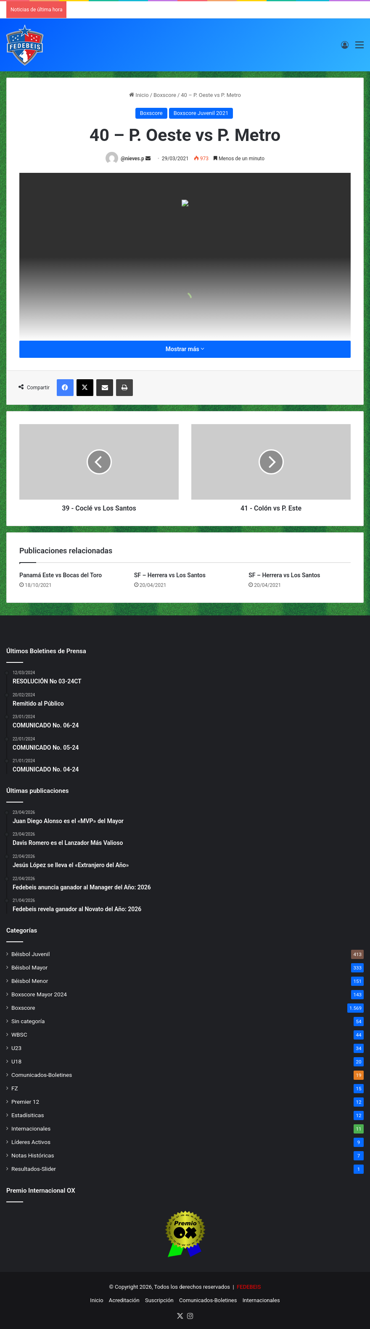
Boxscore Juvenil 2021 (201, 113)
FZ (14, 1088)
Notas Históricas (32, 1155)
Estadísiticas (27, 1115)
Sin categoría (28, 1021)
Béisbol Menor (29, 980)
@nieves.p (132, 159)
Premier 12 (25, 1101)
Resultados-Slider (33, 1168)
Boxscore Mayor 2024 (39, 994)
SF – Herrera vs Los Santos (170, 575)
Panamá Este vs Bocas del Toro (60, 575)
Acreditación (124, 1300)
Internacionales (30, 1128)
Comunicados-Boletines (41, 1074)
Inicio (138, 95)
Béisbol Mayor (29, 967)
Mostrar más (185, 349)
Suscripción (159, 1300)
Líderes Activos (30, 1142)
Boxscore (164, 95)
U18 (16, 1061)
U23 (16, 1048)
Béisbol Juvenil (30, 954)
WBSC (19, 1034)
